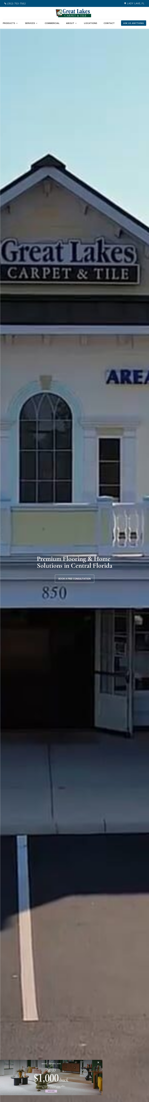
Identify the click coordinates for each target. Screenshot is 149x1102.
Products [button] (9, 23)
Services (30, 23)
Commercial (52, 23)
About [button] (70, 23)
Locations (90, 23)
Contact (109, 23)
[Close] (99, 1062)
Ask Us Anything (133, 23)
